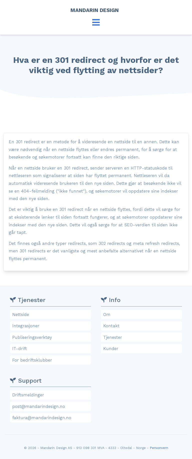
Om (142, 314)
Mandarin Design (96, 10)
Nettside (51, 314)
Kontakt (142, 325)
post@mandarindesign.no (51, 406)
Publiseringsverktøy (51, 337)
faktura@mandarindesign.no (51, 417)
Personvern (159, 448)
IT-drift (51, 348)
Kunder (142, 348)
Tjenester (142, 337)
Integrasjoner (51, 325)
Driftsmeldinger (51, 394)
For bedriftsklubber (51, 360)
